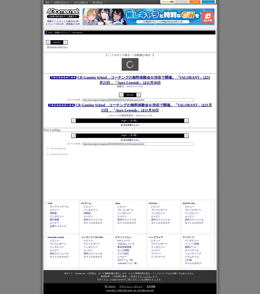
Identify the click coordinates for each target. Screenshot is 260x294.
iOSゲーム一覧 (125, 260)
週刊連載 (54, 219)
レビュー (54, 209)
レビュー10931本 (55, 24)
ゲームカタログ (193, 263)
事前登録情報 (124, 247)
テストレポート (159, 243)
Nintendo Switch (55, 237)
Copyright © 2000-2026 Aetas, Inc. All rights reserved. (130, 290)
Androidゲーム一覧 (127, 263)
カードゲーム (192, 250)
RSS (47, 2)
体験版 (53, 213)
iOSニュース (123, 240)
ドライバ (156, 253)
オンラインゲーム (59, 206)
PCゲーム (86, 203)
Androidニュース (126, 243)
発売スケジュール (93, 219)
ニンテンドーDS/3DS (92, 237)
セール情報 (123, 250)
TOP (49, 203)
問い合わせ (98, 2)
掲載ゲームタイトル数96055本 (63, 21)
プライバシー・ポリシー (131, 286)
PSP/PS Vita (189, 203)
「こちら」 (147, 276)
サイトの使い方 (81, 2)
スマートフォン (123, 237)
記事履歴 (195, 2)
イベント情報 (192, 243)
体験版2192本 (73, 24)
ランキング (208, 2)
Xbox (117, 203)
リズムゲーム (192, 256)
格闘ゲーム (191, 247)
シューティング (193, 253)
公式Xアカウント (61, 2)
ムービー (54, 222)
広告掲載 (151, 286)
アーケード (188, 237)
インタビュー (57, 216)
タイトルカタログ (93, 222)
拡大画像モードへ (131, 125)
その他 (188, 260)
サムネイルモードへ (59, 47)
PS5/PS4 (153, 203)
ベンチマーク (158, 256)
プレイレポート (125, 209)
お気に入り (182, 2)
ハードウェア (156, 237)
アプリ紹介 (123, 253)
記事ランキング (58, 226)
